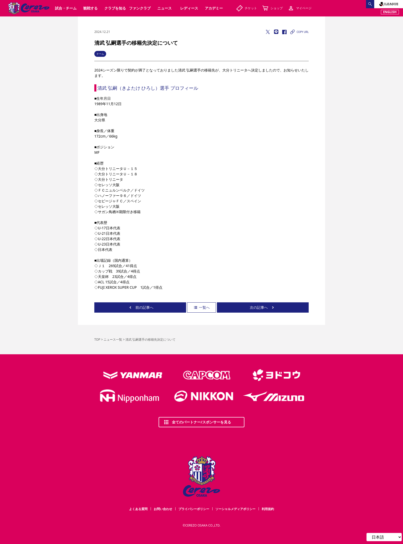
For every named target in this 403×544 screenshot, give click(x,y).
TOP (97, 339)
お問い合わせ (163, 509)
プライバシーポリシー (193, 509)
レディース (189, 8)
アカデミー (214, 8)
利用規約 (268, 509)
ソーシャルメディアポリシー (235, 509)
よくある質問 (138, 509)
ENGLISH (390, 12)
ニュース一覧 (113, 339)
